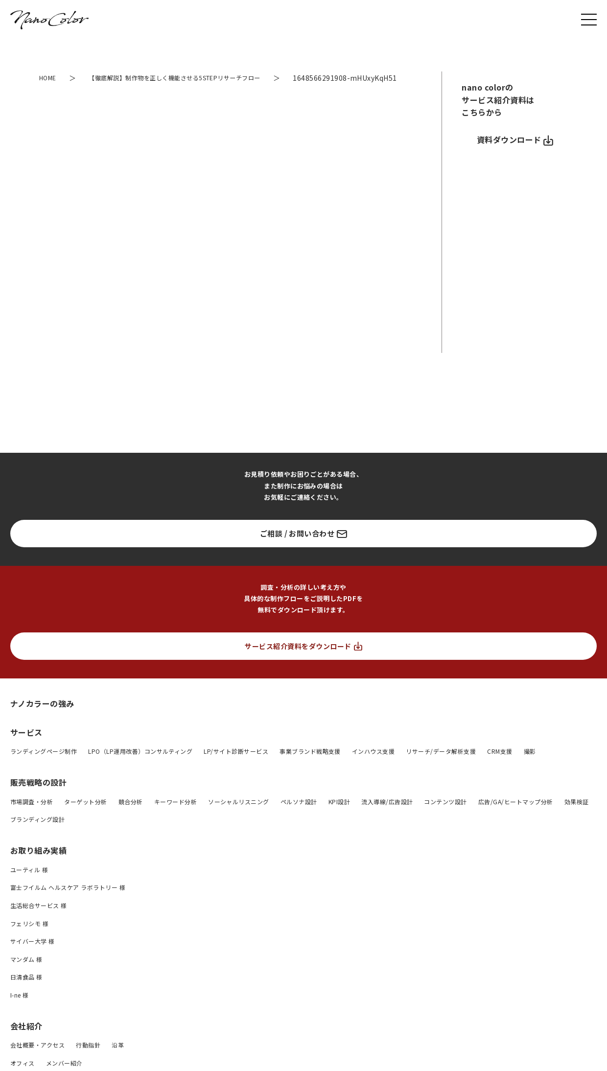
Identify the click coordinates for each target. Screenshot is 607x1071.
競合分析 (130, 815)
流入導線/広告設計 (387, 815)
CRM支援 (499, 765)
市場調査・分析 (31, 815)
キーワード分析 (175, 815)
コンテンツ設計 (445, 815)
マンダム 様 (26, 972)
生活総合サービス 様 (38, 918)
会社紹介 (26, 1039)
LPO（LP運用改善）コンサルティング (140, 765)
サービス (26, 745)
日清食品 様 (26, 990)
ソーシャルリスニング (238, 815)
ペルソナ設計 (298, 815)
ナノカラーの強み (42, 716)
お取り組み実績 (38, 863)
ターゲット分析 (85, 815)
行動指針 (88, 1058)
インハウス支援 (373, 765)
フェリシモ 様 (29, 936)
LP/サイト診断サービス (236, 765)
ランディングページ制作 (43, 765)
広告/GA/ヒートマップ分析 (515, 815)
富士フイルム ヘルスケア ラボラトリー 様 (67, 901)
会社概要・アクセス (37, 1058)
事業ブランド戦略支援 (310, 765)
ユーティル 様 (29, 883)
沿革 (118, 1058)
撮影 (530, 765)
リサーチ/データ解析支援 (441, 765)
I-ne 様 (19, 1008)
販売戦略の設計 (38, 795)
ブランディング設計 (37, 833)
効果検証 (576, 815)
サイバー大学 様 (32, 955)
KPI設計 (339, 815)
